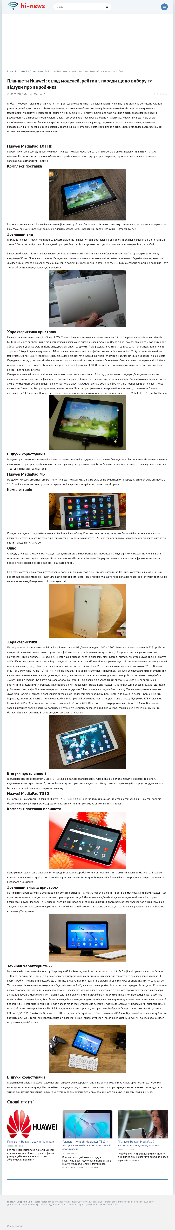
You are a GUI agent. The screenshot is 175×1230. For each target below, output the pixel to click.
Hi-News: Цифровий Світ (17, 71)
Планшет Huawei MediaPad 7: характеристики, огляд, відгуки (138, 1143)
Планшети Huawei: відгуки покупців (30, 1141)
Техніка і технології (38, 71)
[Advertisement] (87, 39)
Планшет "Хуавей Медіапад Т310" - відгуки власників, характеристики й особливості (86, 1145)
